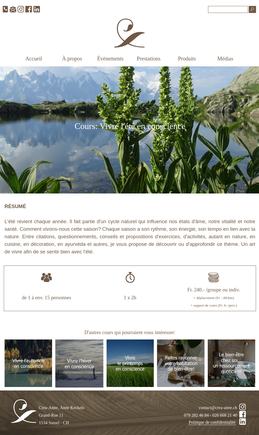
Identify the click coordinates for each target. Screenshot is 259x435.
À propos (72, 59)
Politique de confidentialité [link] (212, 422)
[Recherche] (228, 9)
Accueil (33, 59)
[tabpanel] (130, 130)
